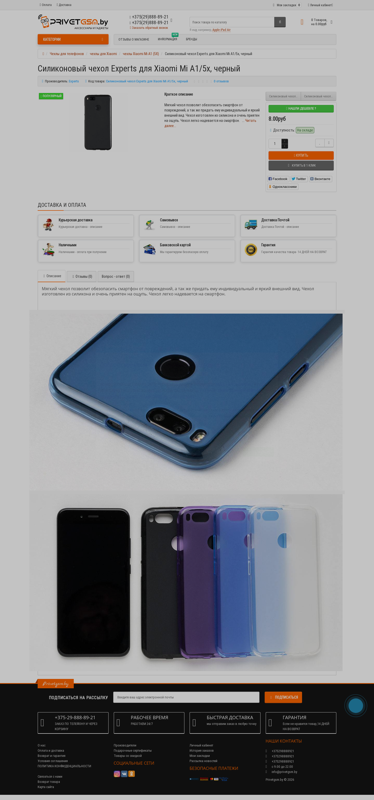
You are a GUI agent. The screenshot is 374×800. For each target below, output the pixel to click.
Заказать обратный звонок (149, 28)
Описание (51, 276)
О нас (41, 745)
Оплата (46, 5)
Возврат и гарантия (51, 755)
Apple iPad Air (221, 30)
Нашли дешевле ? (301, 108)
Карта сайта (46, 787)
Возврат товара (49, 781)
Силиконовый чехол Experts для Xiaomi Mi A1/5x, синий (320, 96)
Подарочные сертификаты (133, 750)
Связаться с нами (50, 776)
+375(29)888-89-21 (149, 22)
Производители (125, 745)
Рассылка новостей (203, 761)
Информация (168, 38)
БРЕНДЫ (191, 39)
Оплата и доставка (51, 750)
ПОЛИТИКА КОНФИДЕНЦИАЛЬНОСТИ (64, 766)
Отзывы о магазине (133, 39)
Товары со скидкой (128, 755)
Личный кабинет (201, 745)
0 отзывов (221, 81)
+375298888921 (280, 756)
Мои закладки (200, 755)
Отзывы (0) (81, 276)
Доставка (64, 5)
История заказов (202, 750)
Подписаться (283, 697)
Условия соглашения (53, 761)
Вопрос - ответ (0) (116, 276)
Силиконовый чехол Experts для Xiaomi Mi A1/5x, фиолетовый (285, 96)
